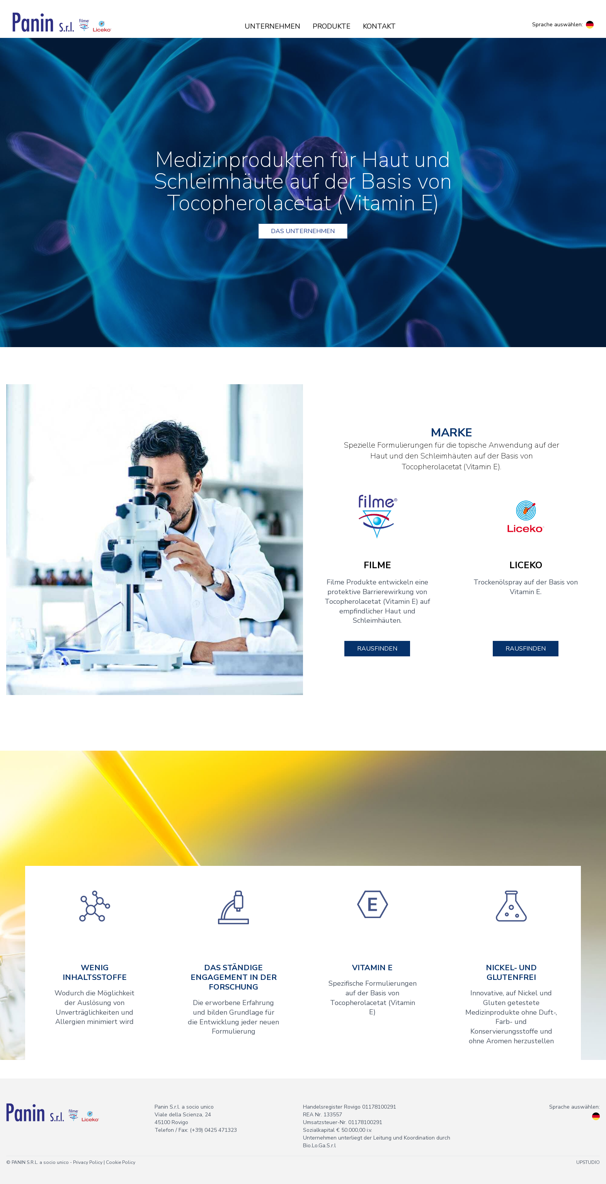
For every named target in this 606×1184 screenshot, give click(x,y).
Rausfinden (377, 648)
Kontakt (379, 26)
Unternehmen (272, 26)
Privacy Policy (87, 1162)
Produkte (332, 26)
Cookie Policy (120, 1162)
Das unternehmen (303, 231)
